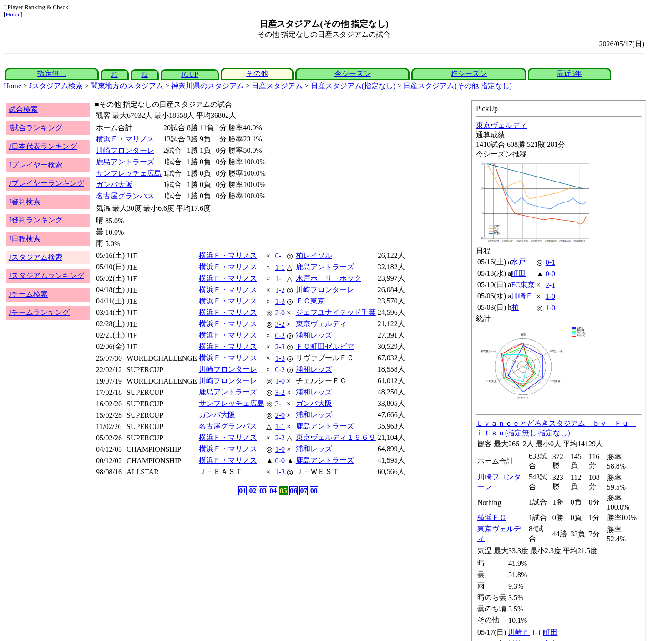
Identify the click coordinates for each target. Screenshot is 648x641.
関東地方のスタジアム (127, 86)
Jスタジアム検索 (56, 86)
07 (303, 491)
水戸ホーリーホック (328, 278)
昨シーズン (469, 73)
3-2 (280, 324)
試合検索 (23, 109)
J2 (145, 74)
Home (12, 14)
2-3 (280, 347)
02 (253, 491)
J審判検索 (24, 202)
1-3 (280, 301)
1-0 (280, 381)
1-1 (280, 267)
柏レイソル (314, 255)
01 (242, 491)
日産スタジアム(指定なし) (353, 86)
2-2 (280, 438)
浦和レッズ (314, 335)
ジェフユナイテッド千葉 (336, 312)
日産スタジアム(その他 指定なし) (457, 86)
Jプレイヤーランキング (46, 183)
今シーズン (352, 73)
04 (273, 491)
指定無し (51, 73)
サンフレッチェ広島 (129, 173)
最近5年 (569, 73)
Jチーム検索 (28, 294)
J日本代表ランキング (43, 146)
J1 (114, 74)
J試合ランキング (35, 127)
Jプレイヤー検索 (35, 165)
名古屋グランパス (125, 196)
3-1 (280, 404)
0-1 (280, 256)
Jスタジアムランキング (46, 275)
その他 (257, 73)
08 (314, 491)
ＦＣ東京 (310, 301)
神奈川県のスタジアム (207, 86)
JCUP (189, 74)
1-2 (280, 290)
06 (293, 491)
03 (263, 491)
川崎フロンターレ (125, 150)
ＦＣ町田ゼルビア (325, 346)
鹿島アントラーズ (125, 162)
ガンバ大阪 (114, 184)
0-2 (280, 335)
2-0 (280, 313)
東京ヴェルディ (321, 324)
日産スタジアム (277, 86)
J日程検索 (24, 238)
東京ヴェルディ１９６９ (336, 437)
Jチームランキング (39, 312)
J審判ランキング (35, 220)
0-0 (280, 460)
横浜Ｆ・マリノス (125, 139)
